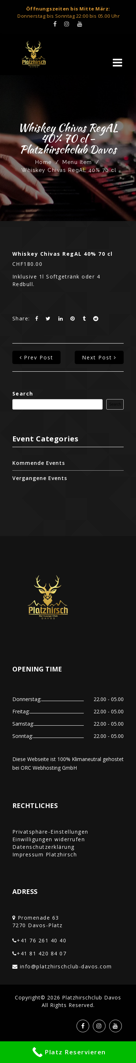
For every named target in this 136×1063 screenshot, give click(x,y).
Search (22, 393)
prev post (36, 357)
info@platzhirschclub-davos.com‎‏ (66, 966)
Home (43, 162)
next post (99, 357)
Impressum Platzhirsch (44, 854)
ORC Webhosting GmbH (49, 767)
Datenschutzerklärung (43, 846)
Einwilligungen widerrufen (48, 839)
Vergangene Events (39, 478)
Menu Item (77, 162)
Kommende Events (38, 462)
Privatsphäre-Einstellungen (50, 831)
